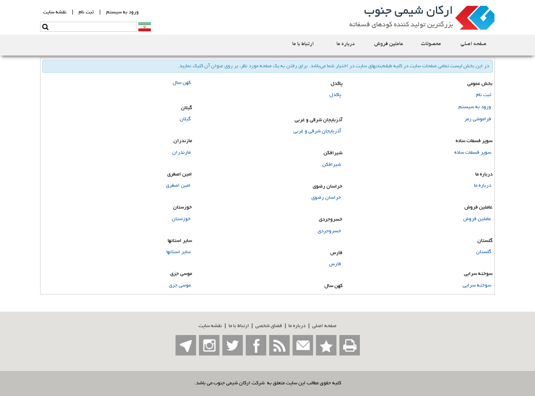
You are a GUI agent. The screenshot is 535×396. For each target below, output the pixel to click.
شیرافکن (331, 165)
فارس (335, 264)
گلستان (483, 252)
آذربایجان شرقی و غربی (317, 131)
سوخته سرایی (477, 285)
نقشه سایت (210, 326)
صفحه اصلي (324, 326)
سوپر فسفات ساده (472, 152)
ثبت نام (86, 12)
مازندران (181, 152)
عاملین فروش (477, 219)
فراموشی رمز (477, 119)
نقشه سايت (54, 12)
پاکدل (335, 95)
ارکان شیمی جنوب (408, 11)
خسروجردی (329, 231)
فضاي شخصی (268, 326)
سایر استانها (178, 252)
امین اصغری (178, 185)
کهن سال (182, 83)
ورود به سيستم (122, 12)
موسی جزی (180, 285)
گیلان (185, 119)
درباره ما (482, 185)
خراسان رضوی (326, 198)
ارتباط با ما (239, 326)
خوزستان (181, 219)
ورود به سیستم (475, 107)
